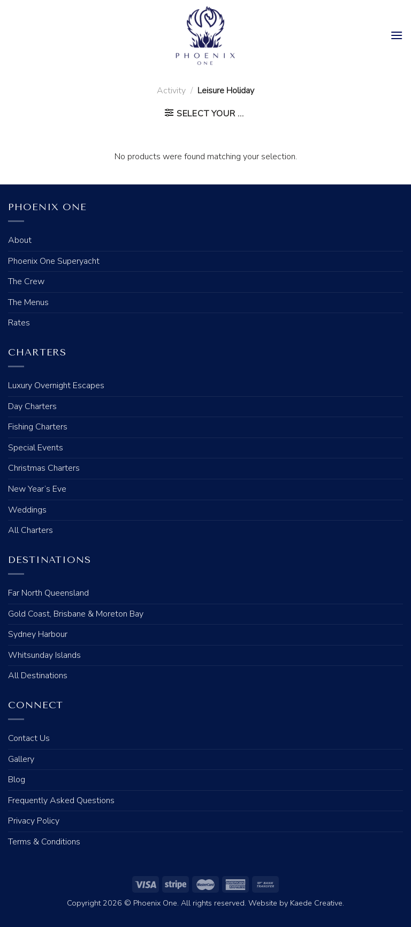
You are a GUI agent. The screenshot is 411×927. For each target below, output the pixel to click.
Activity (171, 91)
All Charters (30, 530)
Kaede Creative (316, 903)
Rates (19, 323)
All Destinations (37, 675)
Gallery (21, 759)
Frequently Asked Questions (61, 800)
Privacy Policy (33, 821)
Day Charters (32, 406)
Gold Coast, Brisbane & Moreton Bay (75, 614)
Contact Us (29, 738)
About (20, 240)
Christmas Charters (44, 468)
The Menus (28, 302)
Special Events (35, 448)
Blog (16, 779)
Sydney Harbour (37, 634)
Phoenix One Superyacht (54, 261)
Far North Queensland (48, 593)
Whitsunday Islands (44, 655)
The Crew (26, 281)
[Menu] (396, 35)
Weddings (27, 510)
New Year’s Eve (37, 489)
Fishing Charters (37, 427)
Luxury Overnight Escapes (56, 385)
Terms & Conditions (44, 842)
